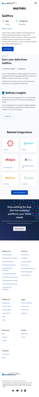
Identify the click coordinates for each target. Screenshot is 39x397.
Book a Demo (19, 229)
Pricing (23, 337)
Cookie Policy (25, 310)
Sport (3, 357)
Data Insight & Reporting (28, 268)
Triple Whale (5, 303)
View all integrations (19, 192)
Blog (3, 334)
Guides (4, 340)
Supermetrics (6, 313)
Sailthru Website (7, 29)
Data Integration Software (10, 277)
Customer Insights (26, 261)
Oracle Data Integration (9, 274)
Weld (3, 316)
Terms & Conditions (26, 303)
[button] (35, 3)
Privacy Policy (25, 306)
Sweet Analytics (6, 310)
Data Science (25, 265)
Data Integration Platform (10, 258)
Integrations (24, 334)
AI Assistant (24, 258)
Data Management (7, 261)
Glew (3, 320)
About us (4, 337)
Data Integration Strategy (9, 280)
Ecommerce (5, 354)
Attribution (24, 313)
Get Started (8, 49)
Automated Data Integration (7, 269)
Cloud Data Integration (9, 265)
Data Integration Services (9, 284)
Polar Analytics (6, 306)
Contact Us (7, 116)
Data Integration (7, 255)
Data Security (25, 255)
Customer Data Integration (6, 288)
